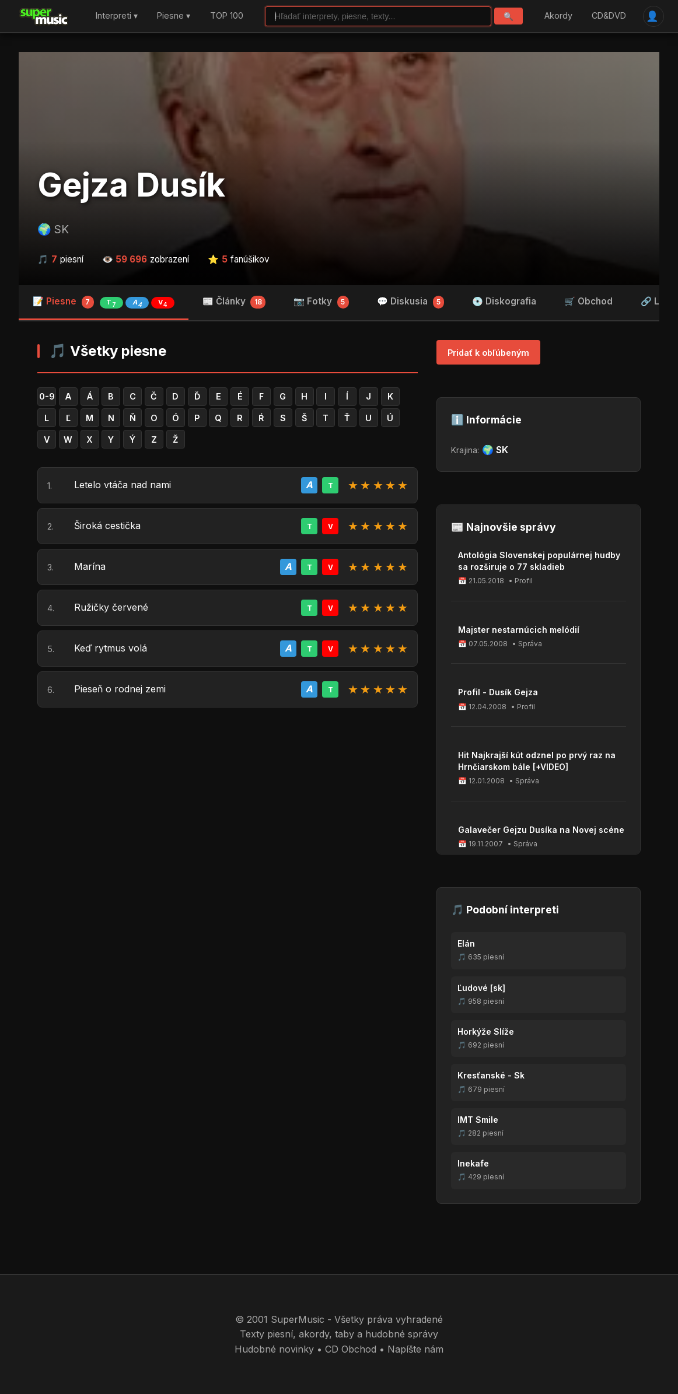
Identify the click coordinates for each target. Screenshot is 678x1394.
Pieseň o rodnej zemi (120, 689)
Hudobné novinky (274, 1349)
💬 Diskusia (411, 302)
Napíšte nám (415, 1349)
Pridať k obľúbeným (488, 353)
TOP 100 (226, 16)
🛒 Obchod (588, 301)
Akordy (558, 16)
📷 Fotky (321, 302)
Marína (90, 566)
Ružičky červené (111, 607)
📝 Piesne (103, 302)
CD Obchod (350, 1349)
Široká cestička (107, 525)
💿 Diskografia (504, 301)
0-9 (47, 396)
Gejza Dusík (131, 185)
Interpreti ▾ (117, 16)
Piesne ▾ (173, 16)
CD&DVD (609, 16)
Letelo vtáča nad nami (122, 485)
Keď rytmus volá (110, 648)
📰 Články (234, 302)
